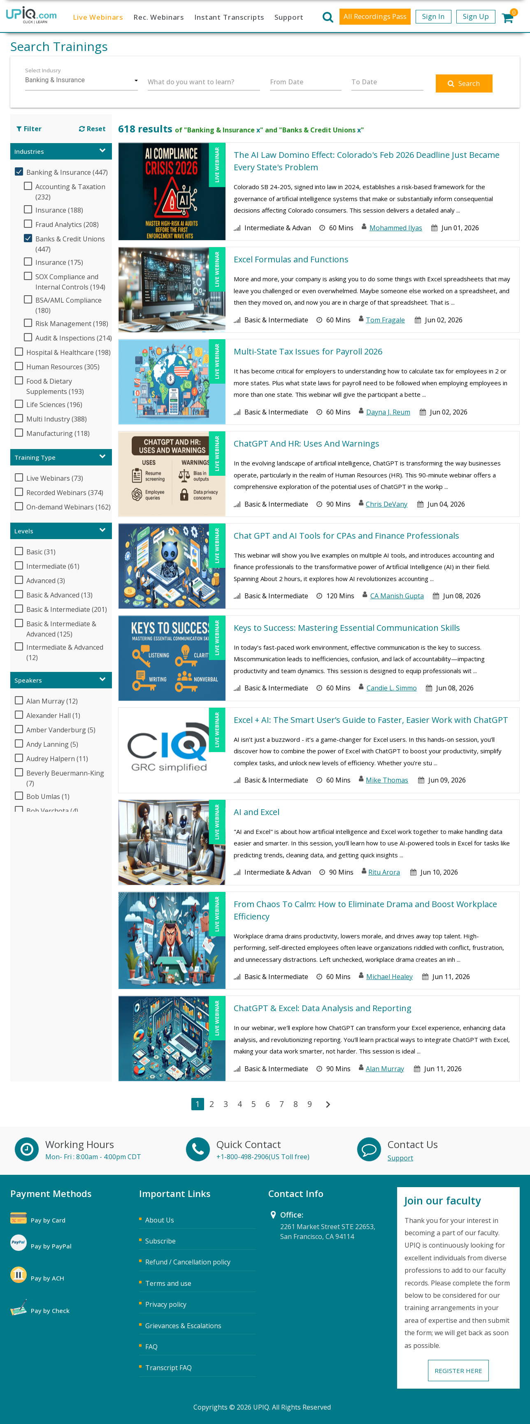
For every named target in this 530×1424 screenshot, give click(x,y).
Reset (92, 128)
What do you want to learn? (191, 81)
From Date (286, 81)
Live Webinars (98, 17)
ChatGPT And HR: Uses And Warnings (306, 443)
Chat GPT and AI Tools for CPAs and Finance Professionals (346, 535)
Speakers (28, 680)
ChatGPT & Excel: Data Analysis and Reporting (322, 1008)
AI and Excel (256, 811)
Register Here (458, 1370)
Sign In (433, 16)
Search (464, 83)
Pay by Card (48, 1220)
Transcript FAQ (168, 1367)
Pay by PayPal (51, 1246)
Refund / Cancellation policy (187, 1262)
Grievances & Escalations (183, 1325)
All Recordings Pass (375, 16)
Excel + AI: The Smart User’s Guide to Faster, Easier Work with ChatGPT (371, 719)
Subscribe (160, 1241)
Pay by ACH (47, 1278)
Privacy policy (165, 1304)
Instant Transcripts (229, 17)
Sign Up (476, 16)
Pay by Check (50, 1310)
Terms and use (168, 1283)
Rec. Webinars (158, 17)
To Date (364, 81)
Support (289, 17)
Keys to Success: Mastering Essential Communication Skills (347, 627)
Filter (29, 128)
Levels (23, 531)
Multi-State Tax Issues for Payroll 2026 (308, 351)
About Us (159, 1220)
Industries (29, 151)
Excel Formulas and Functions (291, 259)
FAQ (151, 1346)
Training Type (35, 457)
